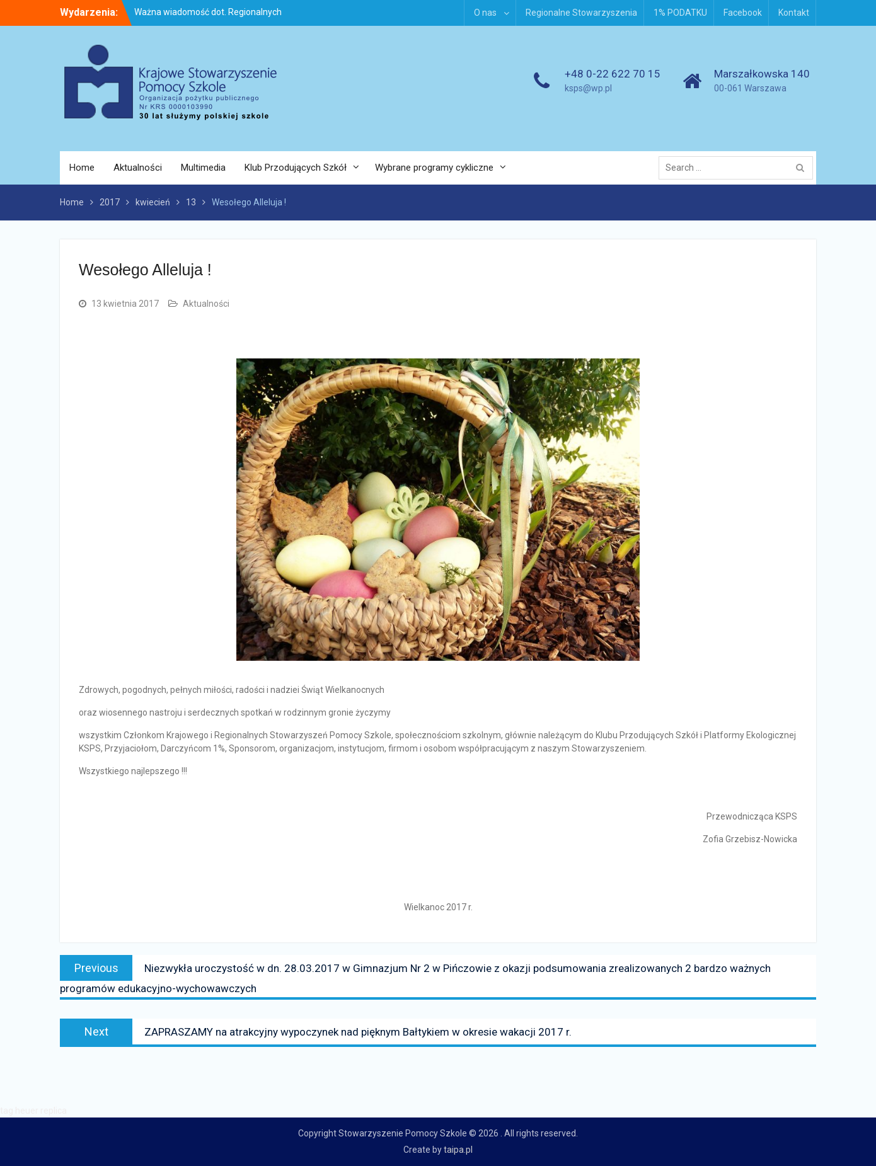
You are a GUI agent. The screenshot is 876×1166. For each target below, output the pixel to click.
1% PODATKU (680, 13)
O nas (485, 13)
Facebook (742, 13)
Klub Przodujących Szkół (296, 167)
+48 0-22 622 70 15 (612, 73)
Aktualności (137, 167)
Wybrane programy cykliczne (434, 167)
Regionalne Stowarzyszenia (581, 13)
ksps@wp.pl (588, 88)
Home (82, 167)
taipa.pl (458, 1150)
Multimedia (203, 167)
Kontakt (793, 13)
